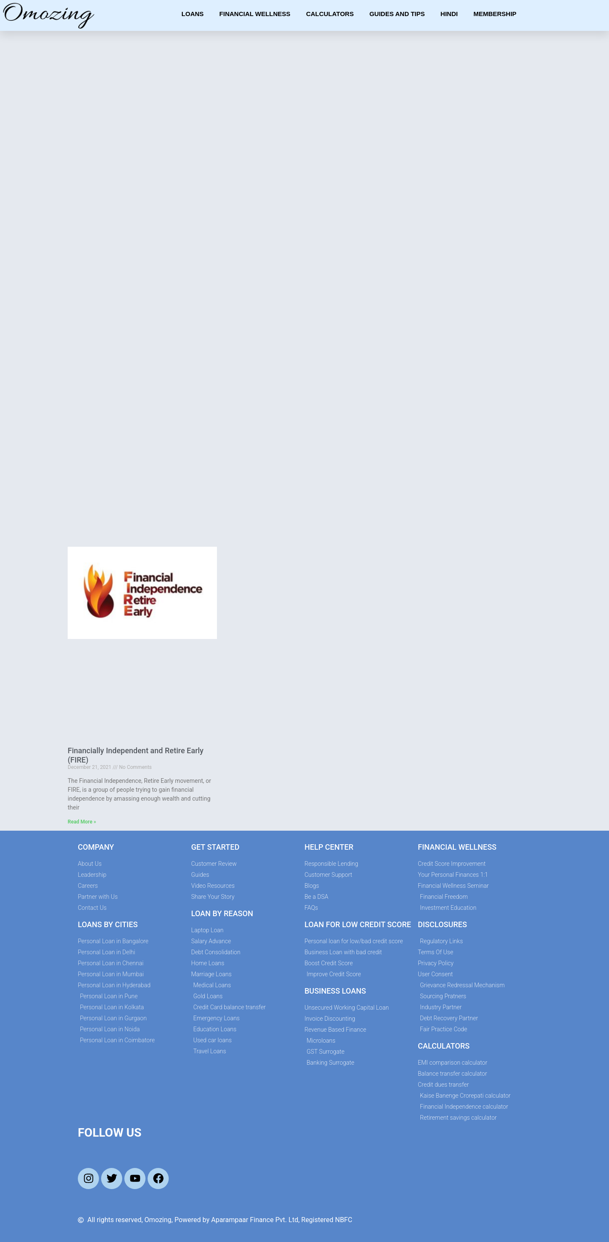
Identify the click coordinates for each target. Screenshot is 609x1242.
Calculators (330, 13)
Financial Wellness (255, 13)
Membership (494, 13)
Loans (192, 13)
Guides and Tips (397, 13)
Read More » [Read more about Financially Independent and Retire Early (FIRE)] (82, 822)
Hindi (449, 13)
